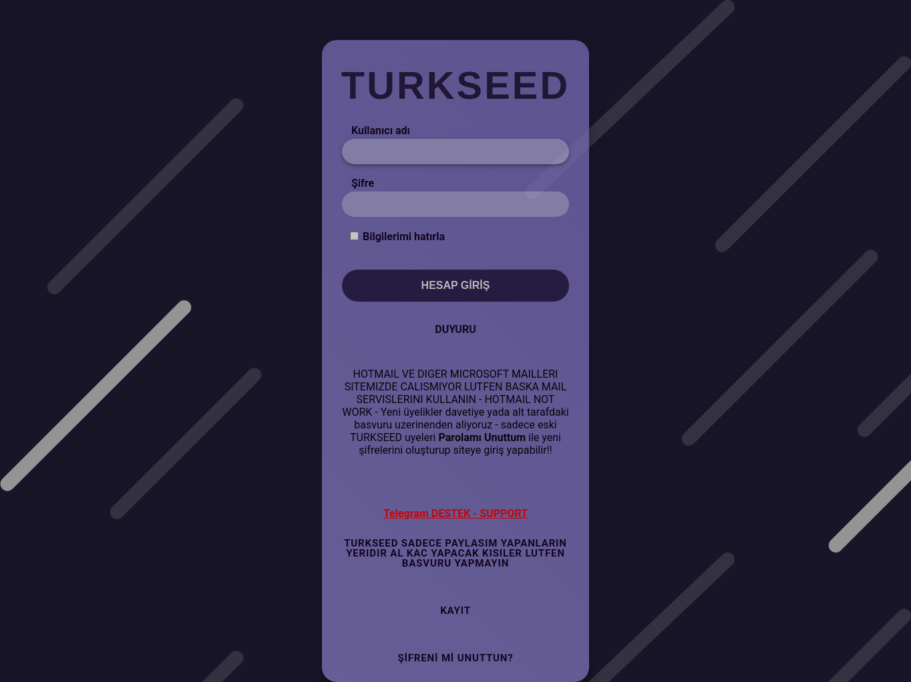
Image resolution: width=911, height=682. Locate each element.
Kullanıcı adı (380, 130)
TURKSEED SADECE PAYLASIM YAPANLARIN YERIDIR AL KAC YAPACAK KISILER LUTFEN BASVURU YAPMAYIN (455, 553)
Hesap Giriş (455, 285)
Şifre (362, 183)
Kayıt (455, 611)
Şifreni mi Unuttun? (455, 658)
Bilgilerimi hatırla (404, 236)
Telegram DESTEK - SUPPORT (455, 513)
